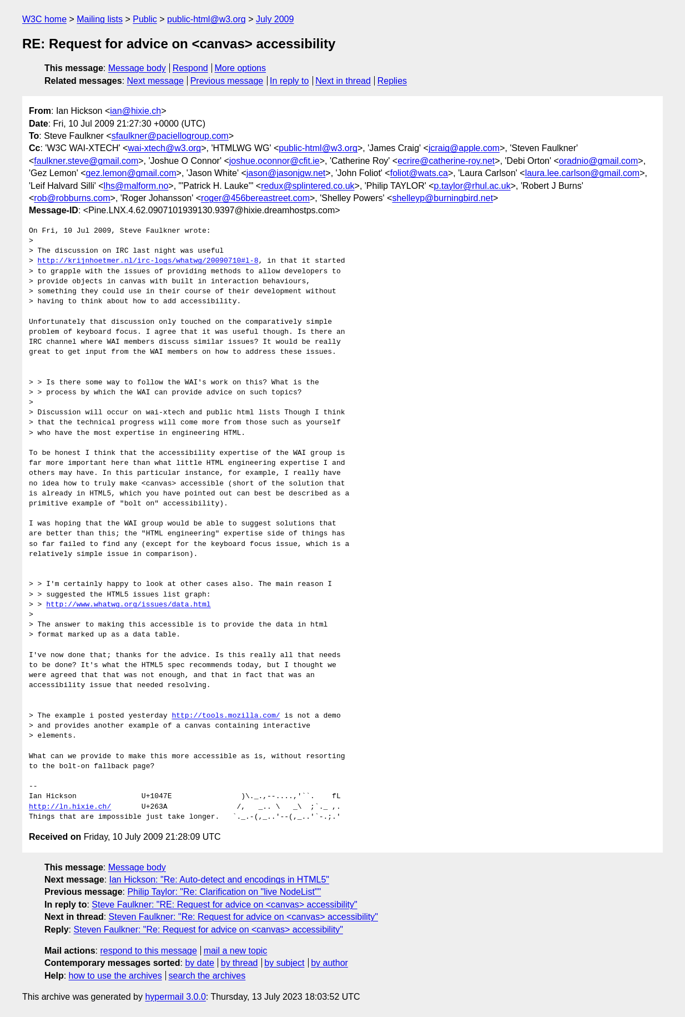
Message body (137, 68)
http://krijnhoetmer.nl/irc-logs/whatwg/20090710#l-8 (148, 261)
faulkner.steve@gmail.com (86, 161)
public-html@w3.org (206, 19)
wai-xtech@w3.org (164, 148)
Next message (155, 81)
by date (199, 963)
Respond (190, 68)
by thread (239, 963)
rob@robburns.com (72, 198)
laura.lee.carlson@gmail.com (582, 173)
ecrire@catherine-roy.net (446, 161)
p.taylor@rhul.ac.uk (472, 186)
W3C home (44, 19)
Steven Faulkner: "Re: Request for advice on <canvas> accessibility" (243, 916)
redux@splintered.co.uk (307, 186)
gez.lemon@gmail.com (131, 173)
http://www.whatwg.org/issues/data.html (128, 605)
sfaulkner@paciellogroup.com (170, 136)
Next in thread (343, 81)
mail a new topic (236, 950)
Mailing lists (100, 19)
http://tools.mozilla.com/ (226, 716)
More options (240, 68)
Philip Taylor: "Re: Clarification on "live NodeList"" (224, 891)
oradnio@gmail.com (598, 161)
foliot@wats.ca (419, 173)
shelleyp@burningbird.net (442, 198)
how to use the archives (115, 975)
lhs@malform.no (136, 186)
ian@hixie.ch (135, 111)
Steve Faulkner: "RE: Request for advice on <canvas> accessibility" (224, 904)
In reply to (289, 81)
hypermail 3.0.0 (175, 996)
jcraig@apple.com (464, 148)
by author (329, 963)
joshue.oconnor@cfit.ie (274, 161)
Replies (392, 81)
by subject (284, 963)
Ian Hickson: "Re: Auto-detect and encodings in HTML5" (219, 879)
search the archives (207, 975)
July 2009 (275, 19)
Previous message (227, 81)
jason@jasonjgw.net (286, 173)
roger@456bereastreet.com (255, 198)
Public (145, 19)
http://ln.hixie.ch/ (70, 807)
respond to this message (148, 950)
